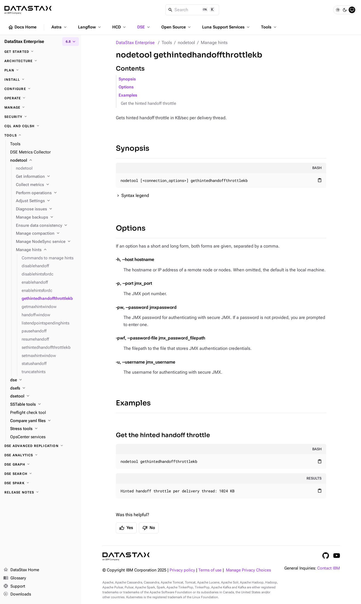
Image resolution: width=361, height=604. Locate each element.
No (148, 527)
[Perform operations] (46, 193)
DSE (144, 27)
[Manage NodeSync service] (46, 242)
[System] (352, 10)
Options (126, 87)
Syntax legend (135, 195)
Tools (269, 27)
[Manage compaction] (46, 234)
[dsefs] (43, 388)
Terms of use (210, 570)
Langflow (90, 27)
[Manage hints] (46, 250)
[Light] (337, 10)
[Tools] (40, 135)
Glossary (14, 578)
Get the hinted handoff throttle (148, 103)
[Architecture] (40, 61)
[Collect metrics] (46, 185)
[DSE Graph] (40, 464)
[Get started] (40, 51)
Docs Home (22, 27)
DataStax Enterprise (135, 42)
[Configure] (40, 89)
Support (14, 586)
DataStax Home (21, 570)
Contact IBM (328, 568)
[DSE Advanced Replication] (40, 446)
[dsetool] (43, 396)
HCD (119, 27)
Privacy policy (182, 570)
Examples (128, 95)
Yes (126, 527)
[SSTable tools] (43, 404)
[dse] (43, 380)
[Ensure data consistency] (46, 226)
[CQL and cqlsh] (40, 126)
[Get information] (46, 177)
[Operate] (40, 98)
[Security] (40, 116)
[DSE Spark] (40, 483)
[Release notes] (40, 492)
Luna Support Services (226, 27)
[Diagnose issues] (46, 209)
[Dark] (345, 10)
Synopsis (127, 79)
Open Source (176, 27)
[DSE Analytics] (40, 455)
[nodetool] (43, 160)
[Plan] (40, 70)
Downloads (17, 594)
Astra (59, 27)
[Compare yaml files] (43, 421)
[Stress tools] (43, 429)
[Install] (40, 79)
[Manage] (40, 107)
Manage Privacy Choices (248, 570)
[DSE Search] (40, 473)
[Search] (192, 9)
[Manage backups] (46, 217)
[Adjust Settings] (46, 201)
